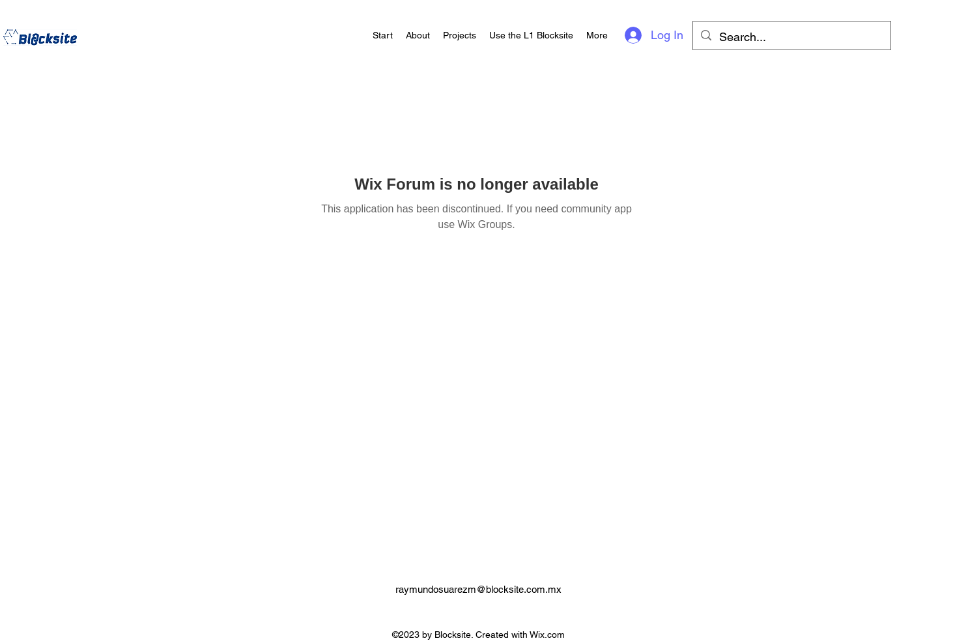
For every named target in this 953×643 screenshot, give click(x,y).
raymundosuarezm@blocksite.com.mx (478, 589)
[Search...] (791, 37)
